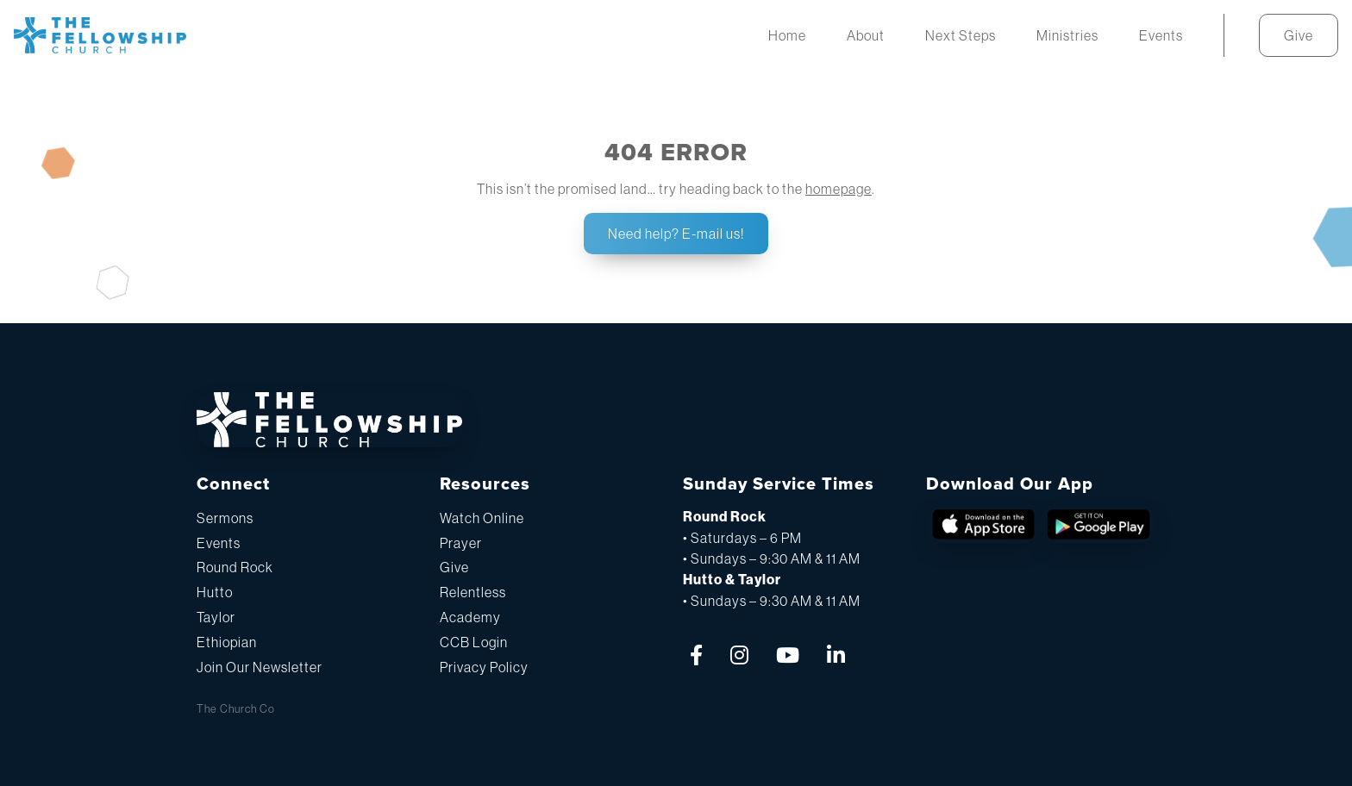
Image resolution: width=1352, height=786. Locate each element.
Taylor (216, 617)
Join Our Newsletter (259, 667)
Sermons (225, 518)
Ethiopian (227, 642)
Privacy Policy (484, 667)
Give (454, 567)
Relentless (473, 592)
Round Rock (235, 567)
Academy (470, 617)
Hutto (215, 592)
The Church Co (236, 708)
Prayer (461, 543)
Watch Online (482, 518)
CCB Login (474, 642)
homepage (838, 188)
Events (219, 543)
